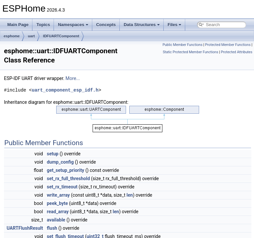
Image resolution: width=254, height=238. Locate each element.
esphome (12, 36)
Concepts (106, 24)
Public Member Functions (182, 45)
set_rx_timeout (62, 186)
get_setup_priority (65, 170)
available (56, 219)
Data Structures (142, 24)
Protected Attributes (236, 52)
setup (52, 153)
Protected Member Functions (228, 45)
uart (31, 36)
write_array (58, 195)
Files (175, 24)
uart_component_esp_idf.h (65, 90)
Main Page (17, 24)
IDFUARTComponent (61, 36)
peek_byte (57, 203)
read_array (57, 211)
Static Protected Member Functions (190, 52)
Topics (43, 24)
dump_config (60, 162)
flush (52, 228)
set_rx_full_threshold (68, 178)
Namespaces (73, 24)
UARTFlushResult (25, 228)
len (130, 195)
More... (72, 78)
